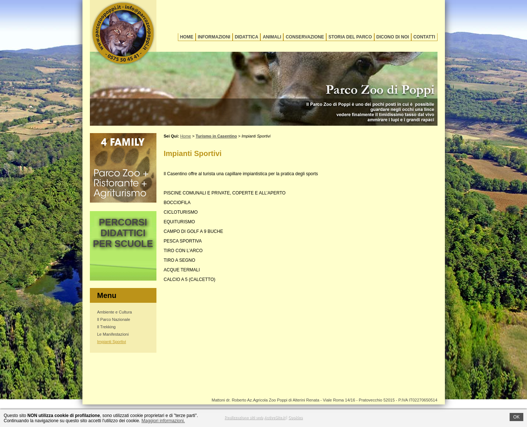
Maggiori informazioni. (163, 420)
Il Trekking (106, 327)
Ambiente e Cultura (114, 312)
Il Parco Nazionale (113, 319)
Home (186, 37)
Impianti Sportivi (111, 341)
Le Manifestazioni (113, 334)
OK (516, 417)
